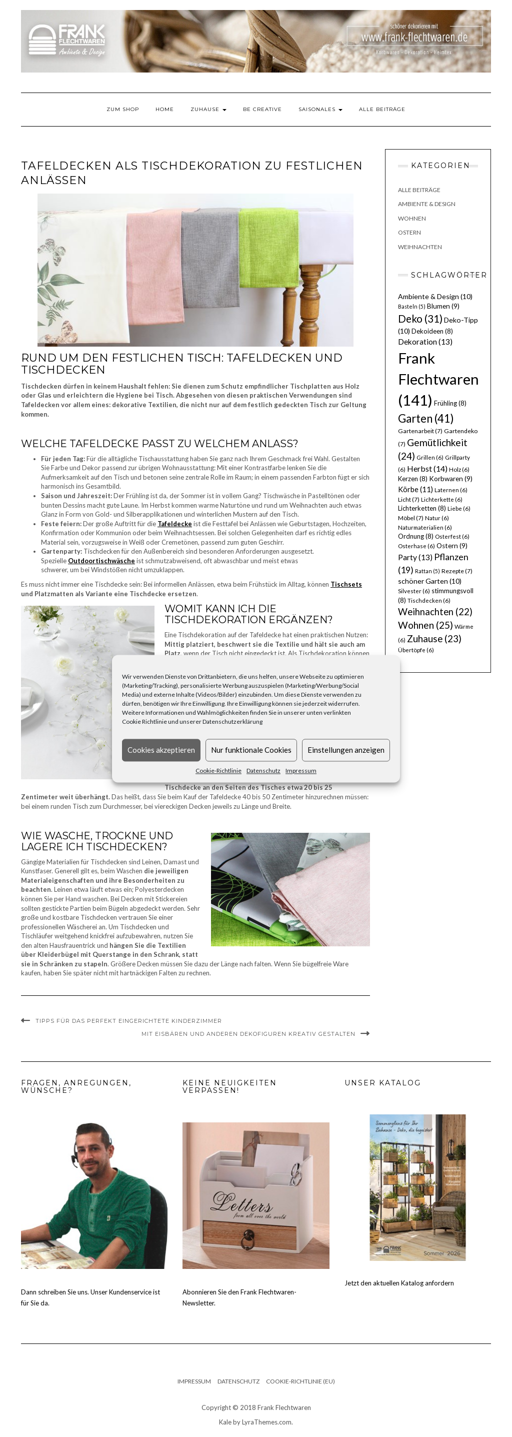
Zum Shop (122, 109)
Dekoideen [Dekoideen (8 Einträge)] (432, 331)
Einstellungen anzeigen (346, 749)
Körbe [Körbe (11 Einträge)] (415, 489)
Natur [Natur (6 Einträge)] (437, 518)
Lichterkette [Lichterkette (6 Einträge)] (441, 499)
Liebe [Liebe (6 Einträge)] (459, 508)
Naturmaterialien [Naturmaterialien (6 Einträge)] (425, 527)
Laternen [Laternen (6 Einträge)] (451, 490)
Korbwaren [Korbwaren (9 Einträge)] (450, 479)
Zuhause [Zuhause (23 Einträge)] (434, 638)
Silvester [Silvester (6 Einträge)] (414, 591)
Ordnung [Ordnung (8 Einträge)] (416, 536)
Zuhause (208, 109)
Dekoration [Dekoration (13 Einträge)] (425, 341)
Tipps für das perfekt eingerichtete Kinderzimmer (129, 1020)
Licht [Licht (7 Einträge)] (409, 499)
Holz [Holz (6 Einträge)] (459, 469)
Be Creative (262, 109)
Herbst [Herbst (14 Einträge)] (427, 468)
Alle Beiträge (382, 109)
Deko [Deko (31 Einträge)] (420, 319)
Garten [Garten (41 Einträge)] (426, 418)
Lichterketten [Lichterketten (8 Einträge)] (422, 508)
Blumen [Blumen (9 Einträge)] (443, 306)
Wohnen (412, 218)
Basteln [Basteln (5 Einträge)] (412, 306)
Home (165, 109)
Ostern (409, 232)
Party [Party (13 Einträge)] (415, 557)
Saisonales (320, 109)
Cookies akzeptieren (161, 749)
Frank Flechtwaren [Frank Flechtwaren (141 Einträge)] (438, 379)
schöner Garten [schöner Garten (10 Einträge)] (430, 581)
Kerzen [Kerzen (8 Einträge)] (413, 479)
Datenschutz (263, 770)
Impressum (301, 770)
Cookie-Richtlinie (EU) (300, 1381)
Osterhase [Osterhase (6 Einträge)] (416, 546)
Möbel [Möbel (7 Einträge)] (411, 518)
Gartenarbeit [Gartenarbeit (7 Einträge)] (420, 431)
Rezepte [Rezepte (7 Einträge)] (457, 571)
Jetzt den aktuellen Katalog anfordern (399, 1283)
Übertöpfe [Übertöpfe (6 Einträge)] (416, 650)
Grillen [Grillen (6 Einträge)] (430, 457)
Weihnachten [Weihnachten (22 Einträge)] (435, 611)
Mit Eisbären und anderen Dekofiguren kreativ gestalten (249, 1033)
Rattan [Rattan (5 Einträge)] (427, 571)
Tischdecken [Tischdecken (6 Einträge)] (429, 600)
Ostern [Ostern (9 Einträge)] (452, 546)
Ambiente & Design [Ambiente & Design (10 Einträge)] (435, 296)
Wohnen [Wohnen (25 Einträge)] (425, 625)
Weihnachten (420, 247)
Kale (225, 1422)
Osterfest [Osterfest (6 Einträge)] (452, 536)
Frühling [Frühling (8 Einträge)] (450, 403)
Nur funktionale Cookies (251, 749)
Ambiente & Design (427, 204)
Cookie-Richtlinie (219, 770)
